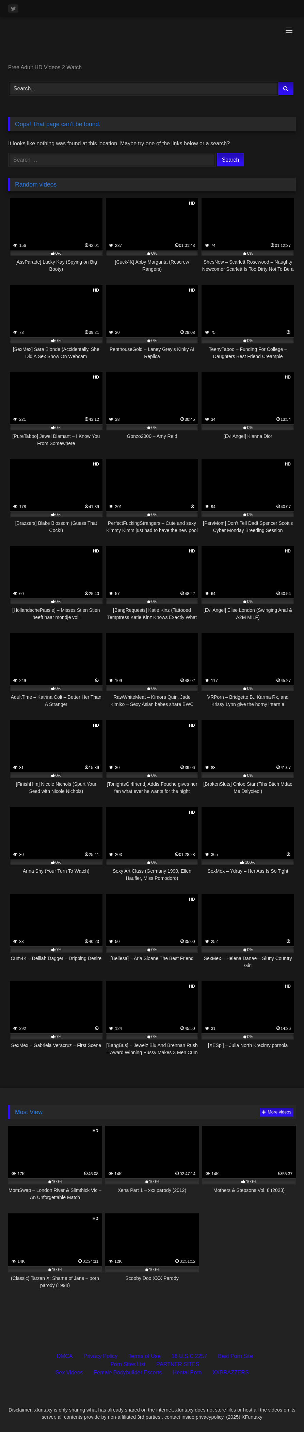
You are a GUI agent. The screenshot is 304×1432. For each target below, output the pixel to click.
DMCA (65, 1356)
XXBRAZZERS (230, 1372)
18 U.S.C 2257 (189, 1356)
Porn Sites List (127, 1364)
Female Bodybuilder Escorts (128, 1372)
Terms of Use (144, 1356)
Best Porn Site (235, 1356)
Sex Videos (69, 1372)
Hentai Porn (187, 1372)
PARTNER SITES (177, 1364)
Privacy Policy (101, 1356)
